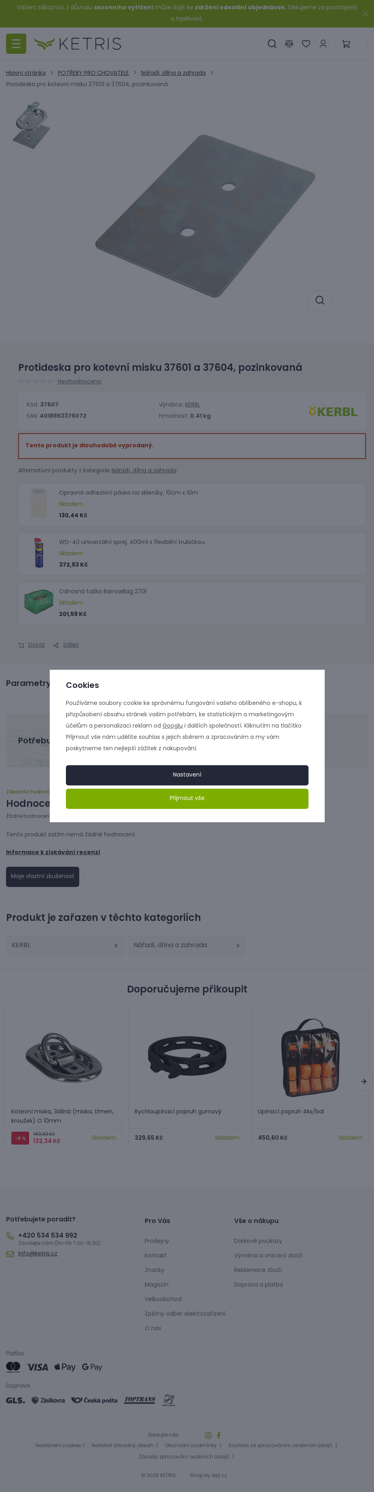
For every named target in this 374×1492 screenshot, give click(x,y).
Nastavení (187, 775)
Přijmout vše (187, 799)
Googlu (173, 726)
